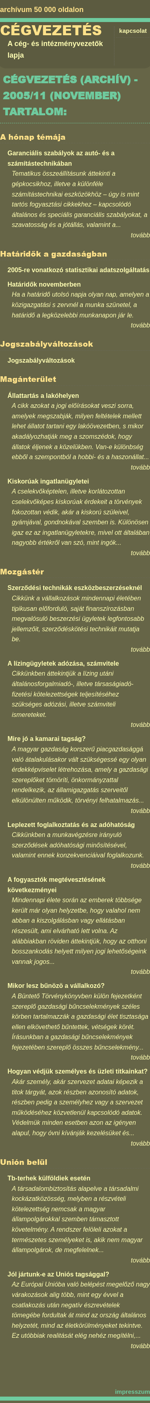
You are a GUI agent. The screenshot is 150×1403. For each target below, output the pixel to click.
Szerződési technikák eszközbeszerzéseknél (75, 587)
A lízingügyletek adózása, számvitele (63, 663)
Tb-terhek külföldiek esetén (49, 1178)
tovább (140, 235)
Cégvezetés (51, 30)
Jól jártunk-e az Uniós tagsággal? (58, 1274)
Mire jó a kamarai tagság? (47, 738)
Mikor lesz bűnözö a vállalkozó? (56, 985)
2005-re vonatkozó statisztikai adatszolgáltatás (79, 270)
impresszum (132, 1391)
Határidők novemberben (44, 284)
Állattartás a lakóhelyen (43, 395)
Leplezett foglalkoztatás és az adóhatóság (71, 824)
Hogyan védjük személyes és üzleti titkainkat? (78, 1071)
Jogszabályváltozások (41, 360)
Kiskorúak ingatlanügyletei (48, 481)
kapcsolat (133, 30)
